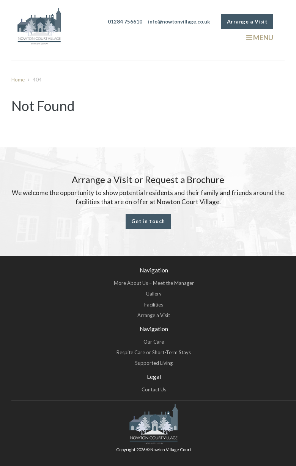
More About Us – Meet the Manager (154, 283)
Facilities (153, 305)
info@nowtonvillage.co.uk (179, 22)
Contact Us (154, 389)
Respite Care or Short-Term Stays (154, 352)
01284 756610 (125, 22)
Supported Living (154, 363)
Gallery (154, 294)
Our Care (153, 342)
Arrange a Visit (247, 21)
